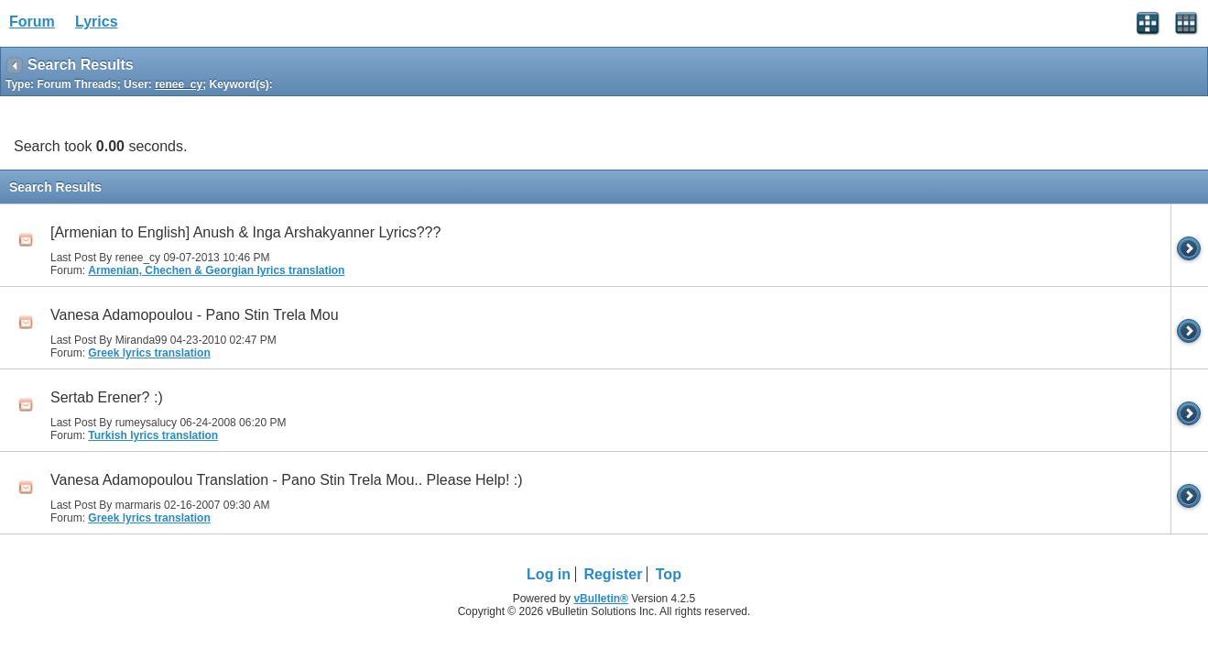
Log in (549, 574)
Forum (32, 21)
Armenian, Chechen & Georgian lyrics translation (216, 270)
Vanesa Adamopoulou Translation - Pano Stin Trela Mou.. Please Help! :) (286, 480)
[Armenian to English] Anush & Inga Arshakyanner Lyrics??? (245, 232)
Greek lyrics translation (149, 352)
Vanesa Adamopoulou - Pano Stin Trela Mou (194, 315)
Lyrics (96, 21)
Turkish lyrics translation (153, 435)
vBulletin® (600, 598)
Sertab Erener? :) (106, 397)
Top (668, 574)
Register (612, 574)
